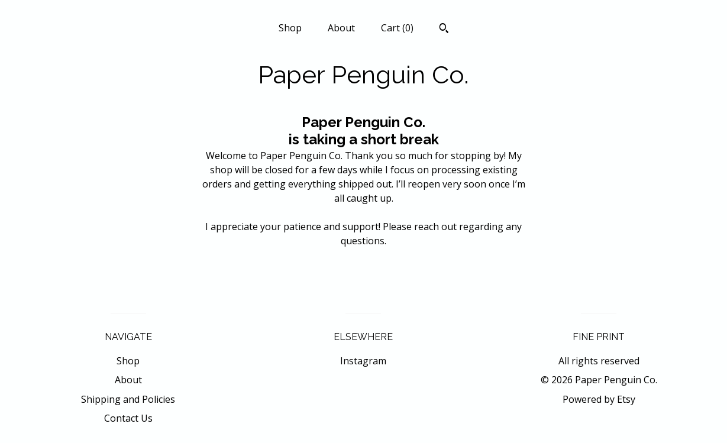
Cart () (397, 27)
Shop (290, 27)
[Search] (444, 29)
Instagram (363, 360)
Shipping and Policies (128, 399)
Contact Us (128, 418)
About (341, 27)
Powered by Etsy (599, 399)
